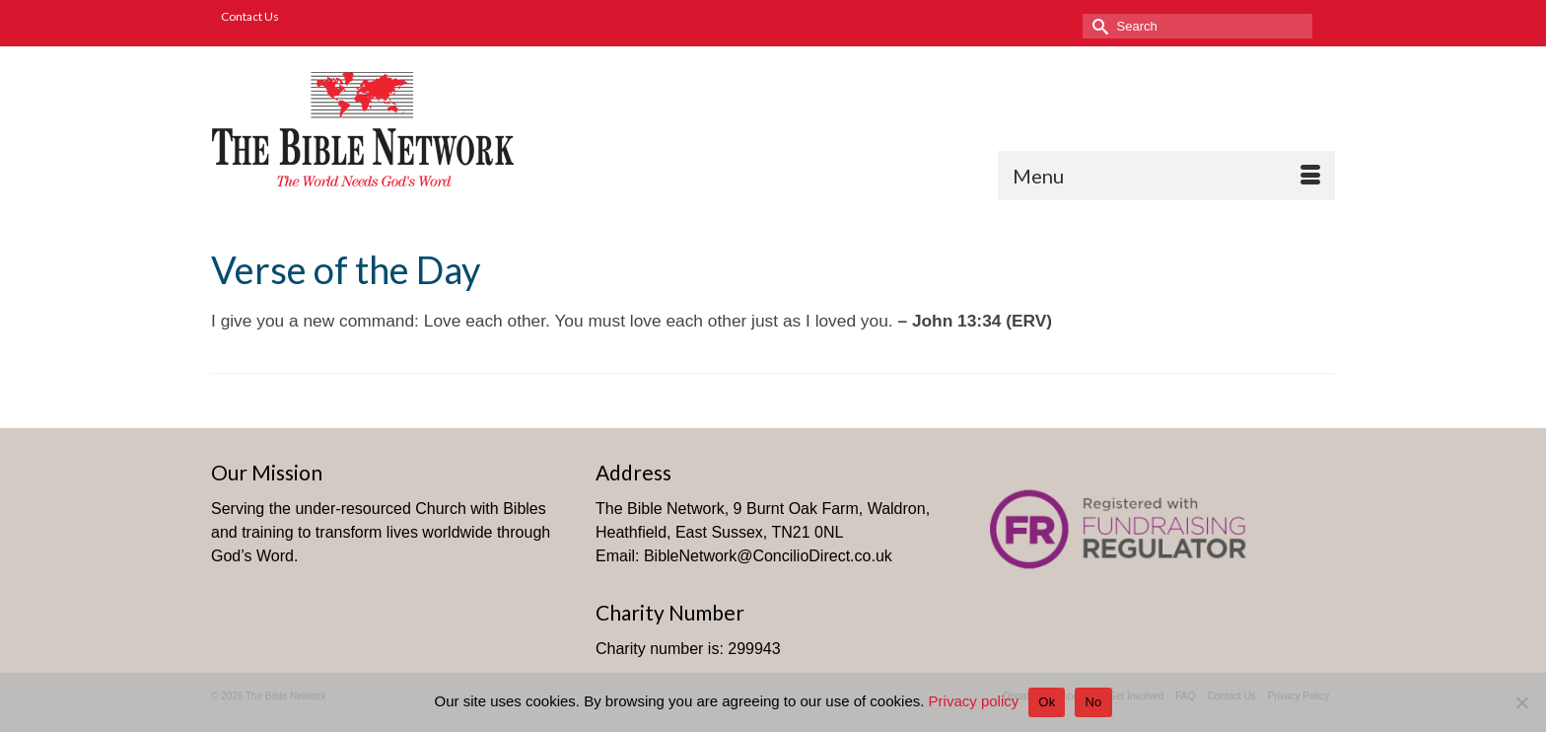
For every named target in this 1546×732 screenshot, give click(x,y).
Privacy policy (974, 701)
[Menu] (1166, 175)
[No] (1521, 702)
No (1093, 702)
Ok (1046, 702)
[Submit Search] (1097, 26)
